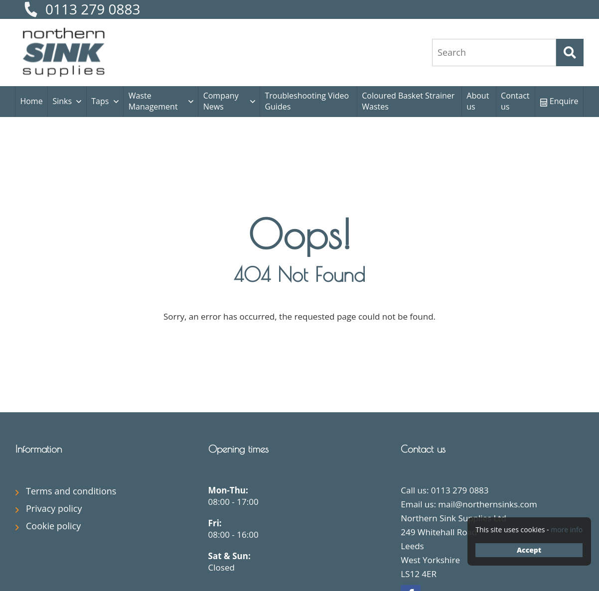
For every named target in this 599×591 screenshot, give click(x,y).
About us (477, 101)
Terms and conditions (71, 491)
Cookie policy (53, 526)
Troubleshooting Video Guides (307, 101)
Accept (529, 550)
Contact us (515, 101)
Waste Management (153, 101)
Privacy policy (54, 508)
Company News (221, 101)
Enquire (559, 101)
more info (567, 529)
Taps (100, 101)
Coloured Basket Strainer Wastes (408, 101)
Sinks (62, 101)
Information (38, 449)
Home (31, 101)
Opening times (238, 449)
